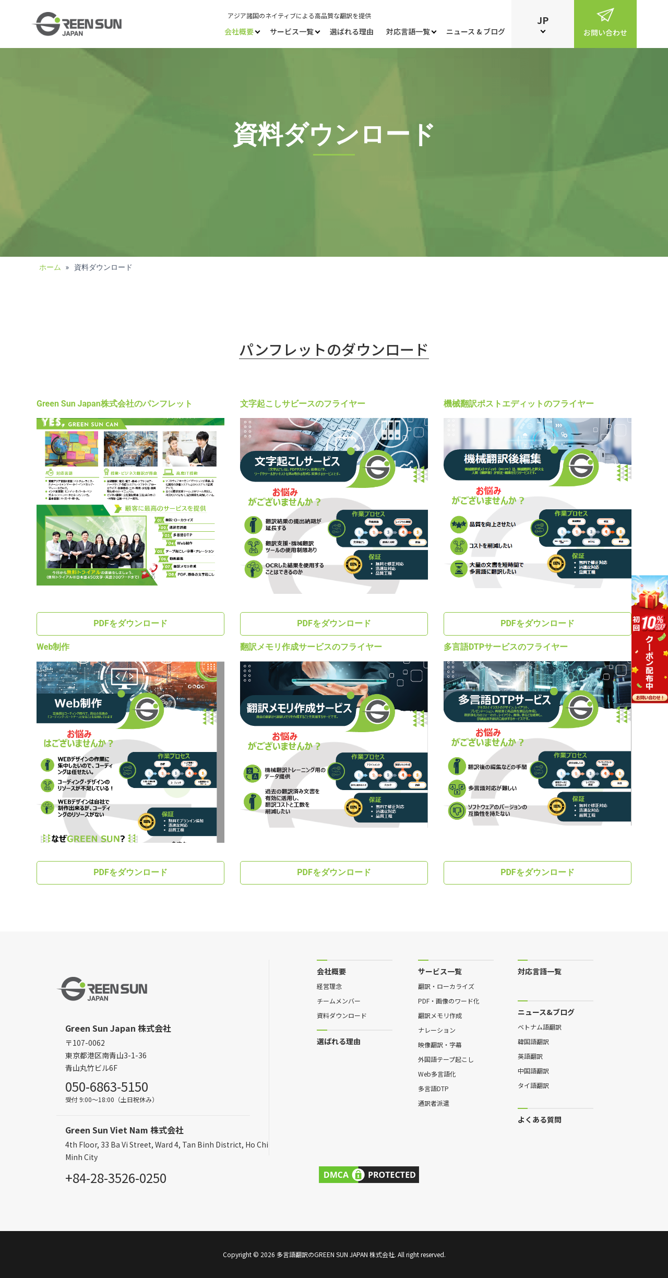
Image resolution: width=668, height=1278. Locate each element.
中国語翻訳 (533, 1070)
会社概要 (239, 31)
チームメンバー (339, 1000)
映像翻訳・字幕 (440, 1044)
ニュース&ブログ (546, 1012)
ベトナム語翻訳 (540, 1026)
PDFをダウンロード (130, 623)
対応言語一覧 (408, 31)
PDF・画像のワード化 (449, 1000)
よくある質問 (540, 1119)
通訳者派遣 (433, 1102)
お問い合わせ (605, 32)
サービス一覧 (292, 31)
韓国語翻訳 (533, 1041)
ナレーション (437, 1029)
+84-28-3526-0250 (115, 1176)
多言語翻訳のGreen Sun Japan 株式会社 (336, 1254)
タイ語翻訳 (533, 1085)
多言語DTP (433, 1088)
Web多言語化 (437, 1073)
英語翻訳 (530, 1056)
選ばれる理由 (352, 31)
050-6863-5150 (106, 1085)
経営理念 (329, 986)
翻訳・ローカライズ (446, 986)
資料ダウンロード (342, 1015)
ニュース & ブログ (475, 31)
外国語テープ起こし (446, 1059)
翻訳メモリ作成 (440, 1015)
